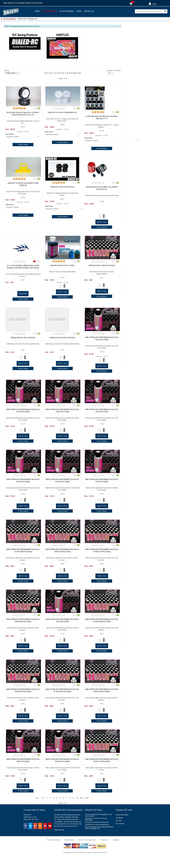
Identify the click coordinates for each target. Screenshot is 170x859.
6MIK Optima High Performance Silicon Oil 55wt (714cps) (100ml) (101, 760)
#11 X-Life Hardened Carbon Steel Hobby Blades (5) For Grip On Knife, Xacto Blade (23, 266)
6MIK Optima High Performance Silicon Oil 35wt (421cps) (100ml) (62, 550)
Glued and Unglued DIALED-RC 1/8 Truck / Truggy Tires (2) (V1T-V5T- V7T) (23, 113)
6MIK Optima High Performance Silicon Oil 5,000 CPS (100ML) (23, 760)
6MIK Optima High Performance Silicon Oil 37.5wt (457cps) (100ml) (101, 550)
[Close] (119, 26)
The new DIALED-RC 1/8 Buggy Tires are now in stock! (98, 815)
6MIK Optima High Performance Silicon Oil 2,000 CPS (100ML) (101, 410)
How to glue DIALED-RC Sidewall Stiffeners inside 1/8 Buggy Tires (99, 827)
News (79, 11)
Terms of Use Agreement (87, 840)
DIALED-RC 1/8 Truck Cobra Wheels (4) (62, 112)
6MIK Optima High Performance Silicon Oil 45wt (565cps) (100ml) (23, 690)
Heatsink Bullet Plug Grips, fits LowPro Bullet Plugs (102, 188)
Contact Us (89, 11)
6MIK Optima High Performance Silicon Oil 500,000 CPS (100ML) (62, 760)
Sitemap (116, 840)
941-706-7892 (33, 819)
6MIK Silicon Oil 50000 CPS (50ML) (62, 337)
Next (75, 73)
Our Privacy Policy (53, 840)
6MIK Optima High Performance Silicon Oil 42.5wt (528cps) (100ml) (101, 620)
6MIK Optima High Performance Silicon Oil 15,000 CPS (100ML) (62, 410)
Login (152, 3)
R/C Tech (119, 820)
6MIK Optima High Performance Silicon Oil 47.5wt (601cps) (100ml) (62, 690)
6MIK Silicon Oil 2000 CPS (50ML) (23, 337)
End (79, 73)
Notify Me (23, 294)
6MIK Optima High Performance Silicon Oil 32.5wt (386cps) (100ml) (23, 550)
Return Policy (69, 840)
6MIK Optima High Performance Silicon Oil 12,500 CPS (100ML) (23, 410)
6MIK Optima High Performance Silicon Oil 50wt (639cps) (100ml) (101, 690)
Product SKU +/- (11, 73)
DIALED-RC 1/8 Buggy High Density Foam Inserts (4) (23, 184)
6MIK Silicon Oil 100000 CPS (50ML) (102, 265)
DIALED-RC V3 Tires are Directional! (97, 824)
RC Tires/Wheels (50, 11)
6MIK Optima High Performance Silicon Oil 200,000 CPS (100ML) (62, 480)
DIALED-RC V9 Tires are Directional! (97, 822)
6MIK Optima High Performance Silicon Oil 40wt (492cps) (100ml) (23, 620)
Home (37, 11)
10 (71, 73)
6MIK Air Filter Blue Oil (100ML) (62, 265)
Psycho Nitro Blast (122, 815)
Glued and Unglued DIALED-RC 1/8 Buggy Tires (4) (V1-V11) (102, 117)
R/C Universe (120, 823)
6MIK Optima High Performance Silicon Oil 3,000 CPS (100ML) (101, 480)
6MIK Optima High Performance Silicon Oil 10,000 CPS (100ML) (101, 338)
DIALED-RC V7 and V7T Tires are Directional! (96, 819)
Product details (23, 144)
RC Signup (119, 818)
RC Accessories (67, 11)
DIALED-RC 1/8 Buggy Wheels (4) (62, 187)
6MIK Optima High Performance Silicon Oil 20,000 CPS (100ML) (23, 480)
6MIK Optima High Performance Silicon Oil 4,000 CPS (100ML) (62, 620)
